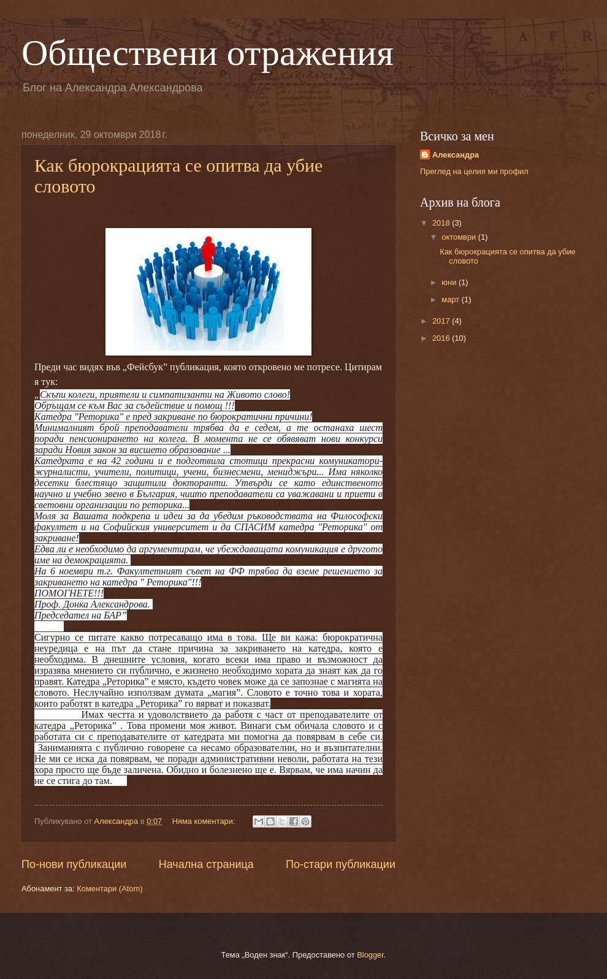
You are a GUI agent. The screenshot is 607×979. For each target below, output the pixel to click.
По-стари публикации (340, 864)
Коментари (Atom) (109, 888)
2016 (442, 338)
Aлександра (455, 154)
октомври (459, 237)
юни (450, 282)
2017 (442, 321)
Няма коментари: (204, 821)
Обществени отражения (207, 52)
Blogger (370, 954)
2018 (442, 222)
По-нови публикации (73, 864)
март (451, 299)
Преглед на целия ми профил (474, 171)
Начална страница (206, 864)
